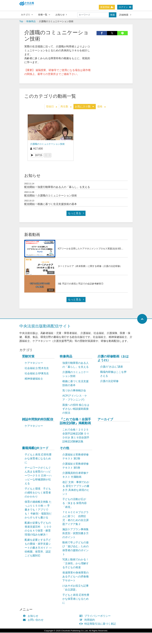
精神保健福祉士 (34, 379)
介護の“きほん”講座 (111, 367)
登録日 (51, 107)
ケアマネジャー (34, 363)
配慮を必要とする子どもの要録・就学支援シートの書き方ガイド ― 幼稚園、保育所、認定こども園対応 (38, 548)
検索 (112, 14)
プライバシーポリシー (96, 616)
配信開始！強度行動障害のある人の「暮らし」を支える (57, 187)
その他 (64, 448)
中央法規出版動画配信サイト (45, 326)
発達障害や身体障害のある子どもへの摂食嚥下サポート (75, 577)
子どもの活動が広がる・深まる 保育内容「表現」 (74, 503)
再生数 (66, 107)
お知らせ (61, 14)
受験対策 (28, 357)
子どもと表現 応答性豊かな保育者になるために (38, 459)
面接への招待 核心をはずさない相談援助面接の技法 (75, 409)
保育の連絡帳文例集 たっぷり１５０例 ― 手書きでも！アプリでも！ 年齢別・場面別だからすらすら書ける (38, 510)
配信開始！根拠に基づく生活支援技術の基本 (50, 204)
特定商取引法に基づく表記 (98, 624)
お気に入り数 (84, 107)
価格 (101, 107)
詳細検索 (125, 14)
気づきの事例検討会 (74, 391)
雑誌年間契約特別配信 (37, 420)
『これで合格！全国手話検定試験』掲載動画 (75, 421)
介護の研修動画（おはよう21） (113, 358)
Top (21, 21)
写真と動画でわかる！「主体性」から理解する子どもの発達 (75, 564)
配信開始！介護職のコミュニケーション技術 (50, 196)
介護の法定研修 (109, 381)
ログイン (125, 7)
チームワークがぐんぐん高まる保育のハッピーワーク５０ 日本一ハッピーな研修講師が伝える (38, 476)
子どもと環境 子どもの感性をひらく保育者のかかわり (38, 493)
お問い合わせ (33, 620)
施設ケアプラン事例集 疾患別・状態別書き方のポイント (75, 533)
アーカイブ (105, 420)
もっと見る (76, 213)
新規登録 (106, 7)
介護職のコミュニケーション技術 (47, 144)
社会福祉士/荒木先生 (37, 368)
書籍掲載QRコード (35, 448)
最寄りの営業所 (46, 74)
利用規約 (88, 620)
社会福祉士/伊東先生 (37, 373)
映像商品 (31, 21)
